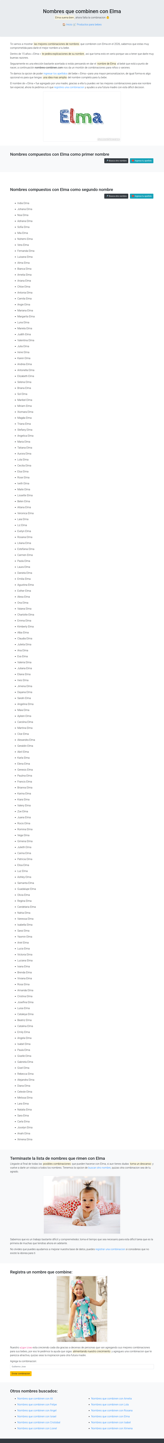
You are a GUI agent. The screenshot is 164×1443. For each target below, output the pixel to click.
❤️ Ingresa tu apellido (142, 160)
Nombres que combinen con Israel (36, 1416)
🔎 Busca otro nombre (116, 160)
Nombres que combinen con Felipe (37, 1404)
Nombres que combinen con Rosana (112, 1410)
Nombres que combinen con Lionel (37, 1428)
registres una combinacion (69, 87)
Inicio (69, 24)
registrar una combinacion (110, 1249)
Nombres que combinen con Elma (110, 1416)
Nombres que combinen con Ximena (112, 1428)
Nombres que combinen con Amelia (111, 1398)
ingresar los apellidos (55, 73)
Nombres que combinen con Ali (35, 1398)
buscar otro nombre (99, 1167)
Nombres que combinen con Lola (110, 1404)
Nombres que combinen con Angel (36, 1410)
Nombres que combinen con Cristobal (38, 1422)
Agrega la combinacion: (23, 1361)
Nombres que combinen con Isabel (111, 1422)
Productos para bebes (89, 24)
